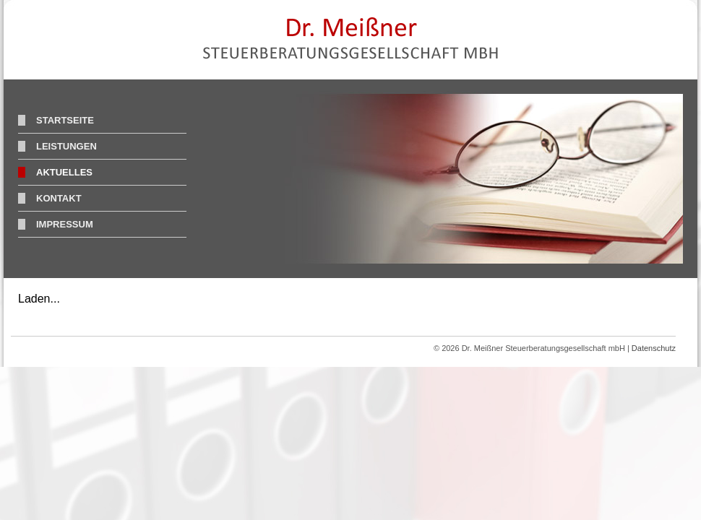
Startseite (65, 120)
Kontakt (59, 198)
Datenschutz (654, 348)
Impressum (64, 224)
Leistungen (66, 146)
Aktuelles (64, 172)
